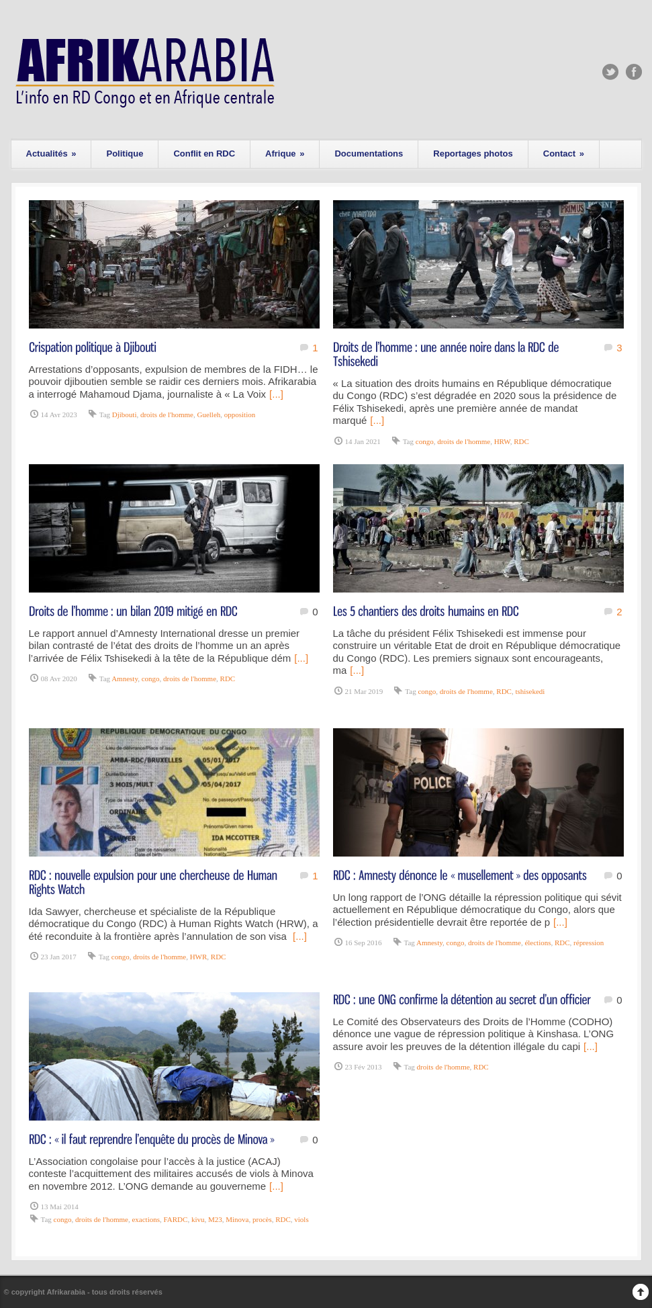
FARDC (176, 1219)
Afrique (284, 153)
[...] (276, 394)
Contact (563, 153)
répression (588, 943)
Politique (124, 153)
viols (301, 1219)
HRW (502, 441)
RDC (521, 441)
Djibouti (124, 414)
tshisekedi (530, 691)
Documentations (368, 153)
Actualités (51, 153)
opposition (239, 414)
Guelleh (208, 414)
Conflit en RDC (204, 153)
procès (262, 1219)
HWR (198, 957)
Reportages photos (472, 153)
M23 (215, 1219)
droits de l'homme (166, 414)
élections (537, 943)
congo (425, 441)
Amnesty (124, 678)
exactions (146, 1219)
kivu (198, 1219)
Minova (237, 1219)
